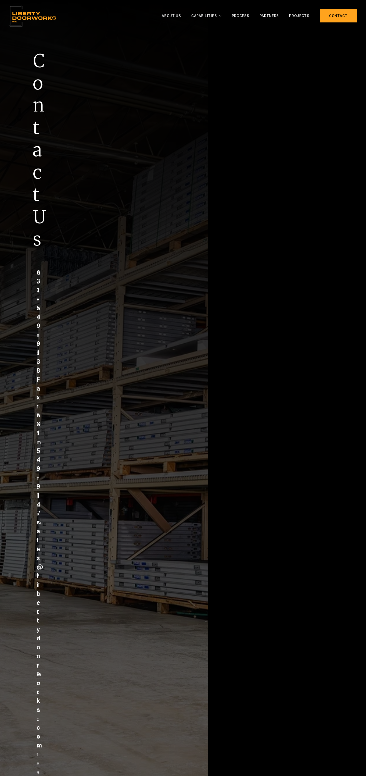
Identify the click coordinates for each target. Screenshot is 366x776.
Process (248, 16)
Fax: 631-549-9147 (263, 335)
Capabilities (217, 15)
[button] (229, 15)
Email (92, 386)
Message (96, 410)
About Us (185, 16)
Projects (301, 16)
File (90, 451)
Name (92, 363)
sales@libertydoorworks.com (278, 344)
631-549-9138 (257, 325)
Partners (274, 16)
